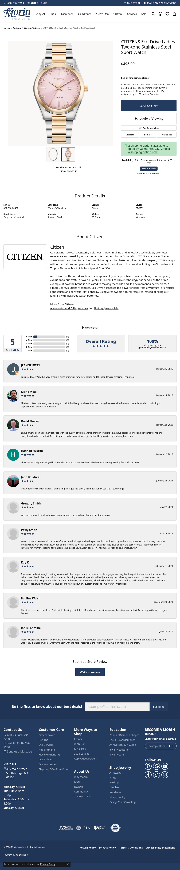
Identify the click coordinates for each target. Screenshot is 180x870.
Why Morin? (81, 777)
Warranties (167, 134)
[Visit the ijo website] (100, 828)
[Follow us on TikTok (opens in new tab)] (156, 774)
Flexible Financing (49, 754)
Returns (147, 134)
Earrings (114, 782)
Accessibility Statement (160, 847)
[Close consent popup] (68, 864)
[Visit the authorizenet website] (115, 828)
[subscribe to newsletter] (170, 746)
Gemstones (84, 14)
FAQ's (77, 781)
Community (81, 791)
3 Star (29, 343)
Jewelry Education (119, 749)
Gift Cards (80, 748)
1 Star (29, 350)
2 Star (29, 347)
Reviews (79, 786)
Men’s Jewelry (117, 797)
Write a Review (90, 672)
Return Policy (88, 847)
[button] (153, 13)
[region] (60, 93)
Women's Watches (32, 28)
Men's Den (102, 14)
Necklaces (115, 792)
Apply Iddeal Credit (85, 758)
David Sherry (30, 421)
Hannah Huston (32, 451)
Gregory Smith (31, 503)
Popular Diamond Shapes (124, 735)
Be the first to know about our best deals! (47, 707)
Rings (112, 777)
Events (78, 739)
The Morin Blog (83, 796)
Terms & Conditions (131, 847)
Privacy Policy (107, 847)
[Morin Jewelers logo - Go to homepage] (17, 14)
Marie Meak (29, 392)
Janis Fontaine (31, 628)
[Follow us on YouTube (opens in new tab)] (164, 766)
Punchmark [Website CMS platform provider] (22, 855)
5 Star (29, 336)
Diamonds (67, 14)
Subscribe (159, 707)
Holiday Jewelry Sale (106, 308)
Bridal (53, 14)
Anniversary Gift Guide (122, 744)
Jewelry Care (116, 754)
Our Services (46, 744)
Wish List (79, 744)
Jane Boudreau (31, 477)
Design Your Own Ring (122, 802)
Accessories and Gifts (63, 308)
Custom (118, 14)
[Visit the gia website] (83, 828)
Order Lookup (47, 735)
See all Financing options (135, 77)
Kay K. (25, 562)
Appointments (47, 749)
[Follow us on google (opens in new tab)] (156, 766)
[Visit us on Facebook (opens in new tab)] (148, 774)
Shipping (130, 134)
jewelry (6, 28)
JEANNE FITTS (30, 365)
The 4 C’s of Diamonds (122, 740)
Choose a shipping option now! (149, 150)
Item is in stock (149, 168)
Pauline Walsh (31, 598)
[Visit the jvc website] (66, 828)
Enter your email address (160, 738)
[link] (13, 3)
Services (132, 14)
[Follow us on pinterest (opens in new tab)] (148, 766)
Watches (17, 28)
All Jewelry (115, 772)
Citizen (95, 208)
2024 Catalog (81, 753)
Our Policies (46, 759)
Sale (143, 14)
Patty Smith (29, 530)
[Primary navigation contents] (91, 14)
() (67, 336)
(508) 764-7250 (68, 171)
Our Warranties (48, 764)
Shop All (40, 14)
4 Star (29, 340)
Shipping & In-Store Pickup (54, 769)
